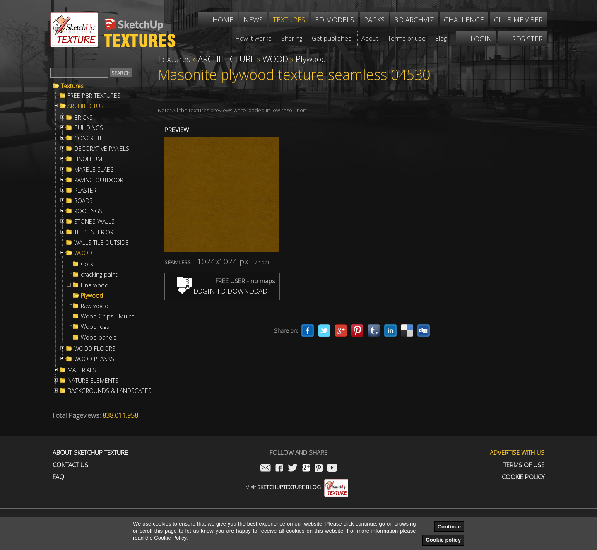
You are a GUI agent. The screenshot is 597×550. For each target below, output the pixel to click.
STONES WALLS (94, 221)
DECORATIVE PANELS (101, 148)
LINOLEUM (88, 159)
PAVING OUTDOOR (98, 180)
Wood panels (98, 337)
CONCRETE (88, 138)
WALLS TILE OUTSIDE (101, 242)
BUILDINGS (88, 128)
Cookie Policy (523, 477)
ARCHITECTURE (87, 106)
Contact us (70, 465)
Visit (297, 487)
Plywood (92, 295)
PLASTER (85, 190)
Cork (87, 264)
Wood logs (95, 326)
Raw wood (94, 306)
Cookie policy (443, 540)
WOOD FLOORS (95, 348)
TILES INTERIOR (93, 232)
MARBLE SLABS (94, 170)
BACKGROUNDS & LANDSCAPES (109, 391)
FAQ (58, 477)
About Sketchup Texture (90, 452)
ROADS (83, 201)
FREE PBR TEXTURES (93, 95)
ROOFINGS (88, 211)
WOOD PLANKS (94, 359)
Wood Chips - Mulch (108, 316)
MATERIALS (81, 370)
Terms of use (523, 465)
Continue (449, 526)
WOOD (83, 253)
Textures (72, 86)
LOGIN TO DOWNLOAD (222, 291)
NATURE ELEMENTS (92, 380)
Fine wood (94, 285)
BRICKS (83, 117)
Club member (518, 19)
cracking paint (99, 274)
